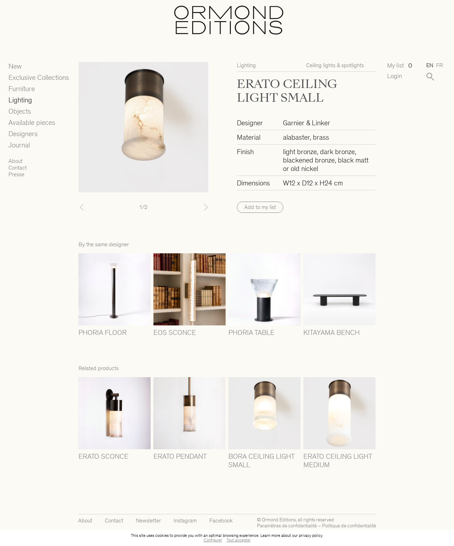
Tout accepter (239, 540)
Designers (23, 133)
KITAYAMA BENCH (331, 332)
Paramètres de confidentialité (287, 526)
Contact (17, 167)
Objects (19, 111)
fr (439, 65)
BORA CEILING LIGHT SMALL (261, 460)
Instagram (185, 520)
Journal (19, 145)
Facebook (221, 520)
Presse (16, 174)
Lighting (20, 100)
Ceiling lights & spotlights (335, 65)
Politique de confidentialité (349, 526)
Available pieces (31, 122)
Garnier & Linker (306, 123)
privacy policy (310, 535)
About (15, 161)
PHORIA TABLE (251, 332)
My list (399, 65)
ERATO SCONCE (103, 456)
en (429, 65)
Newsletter (148, 520)
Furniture (21, 88)
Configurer (213, 540)
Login (394, 76)
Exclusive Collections (38, 77)
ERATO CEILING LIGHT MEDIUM (337, 460)
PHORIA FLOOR (102, 332)
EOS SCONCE (174, 332)
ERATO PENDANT (180, 456)
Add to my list (260, 207)
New (15, 66)
